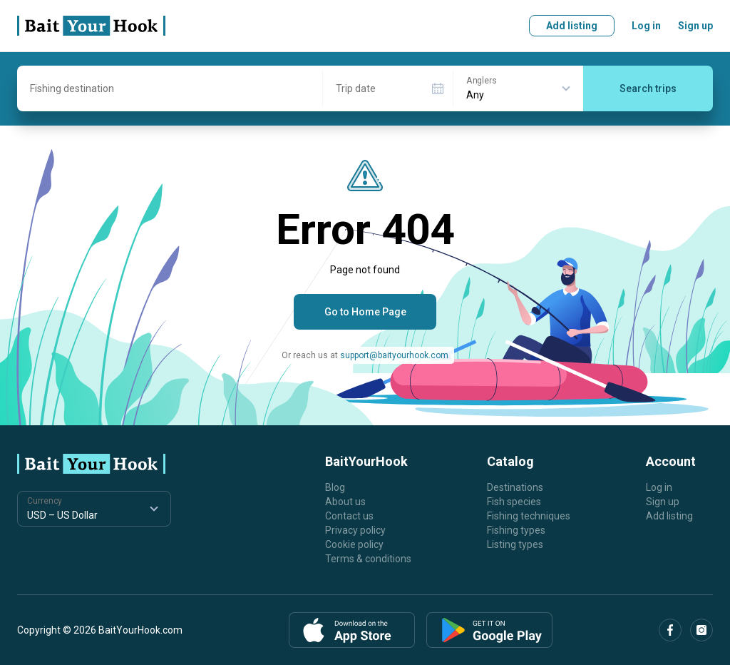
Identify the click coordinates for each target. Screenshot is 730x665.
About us (345, 501)
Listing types (515, 544)
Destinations (515, 487)
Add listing (571, 25)
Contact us (349, 516)
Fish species (514, 501)
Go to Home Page (365, 312)
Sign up (695, 25)
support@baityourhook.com (394, 355)
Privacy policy (355, 530)
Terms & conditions (368, 558)
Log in (646, 25)
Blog (335, 487)
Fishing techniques (528, 516)
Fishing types (516, 530)
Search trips (648, 88)
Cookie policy (354, 544)
